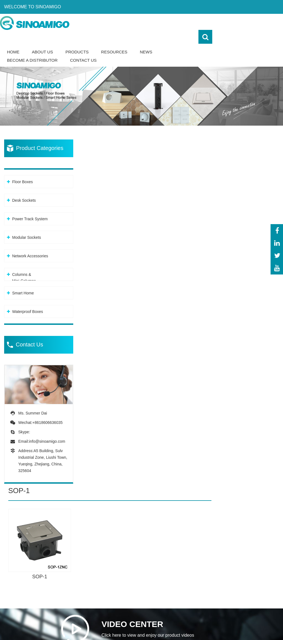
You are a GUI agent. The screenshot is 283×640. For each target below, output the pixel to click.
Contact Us (154, 46)
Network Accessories (30, 242)
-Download (250, 586)
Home (84, 38)
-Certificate (250, 575)
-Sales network (254, 596)
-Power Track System (143, 575)
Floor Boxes (22, 168)
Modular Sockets (26, 223)
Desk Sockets (24, 186)
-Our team (250, 565)
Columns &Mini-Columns (24, 263)
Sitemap (270, 628)
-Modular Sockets (139, 586)
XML (254, 628)
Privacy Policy (230, 628)
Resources (185, 38)
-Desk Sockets (136, 565)
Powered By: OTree (189, 628)
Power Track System (30, 205)
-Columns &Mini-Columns (135, 609)
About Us (113, 38)
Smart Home (23, 279)
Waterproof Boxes (27, 298)
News (217, 38)
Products (147, 38)
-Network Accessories (143, 596)
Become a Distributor (103, 46)
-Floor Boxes (134, 554)
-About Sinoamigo (257, 554)
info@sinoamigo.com (47, 427)
